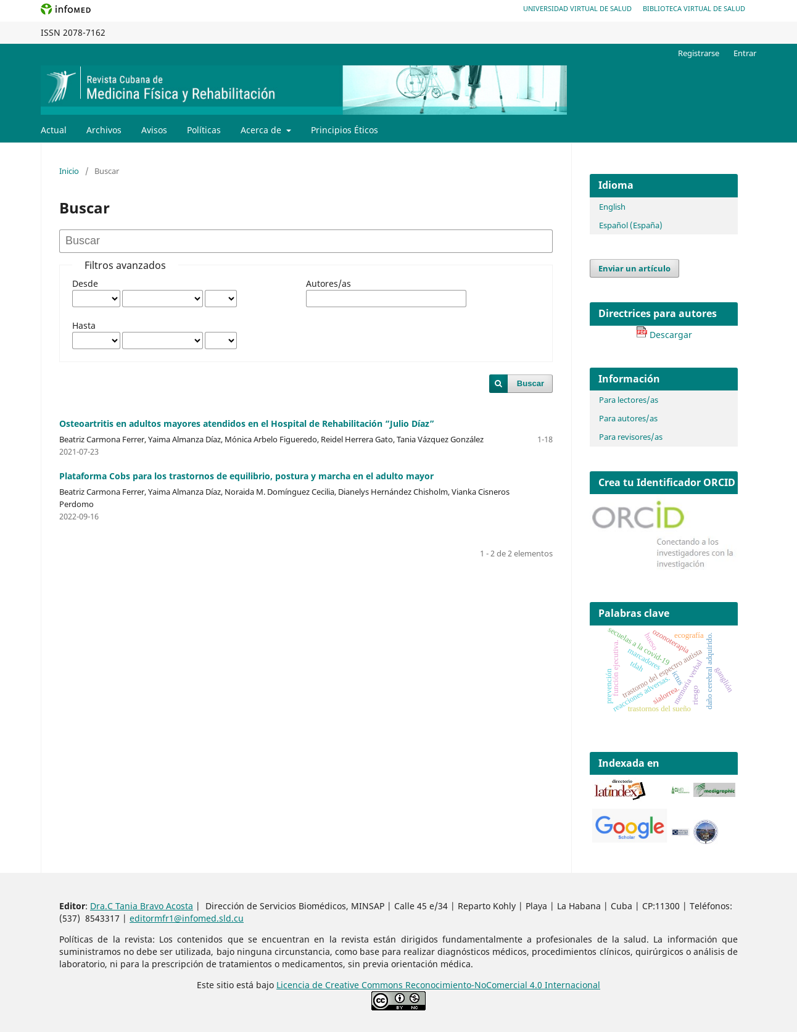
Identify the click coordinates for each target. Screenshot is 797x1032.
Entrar (744, 53)
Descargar (664, 335)
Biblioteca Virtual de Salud (694, 8)
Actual (54, 130)
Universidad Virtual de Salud (577, 8)
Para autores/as (628, 418)
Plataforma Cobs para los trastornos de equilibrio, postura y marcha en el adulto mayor (246, 476)
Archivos (104, 130)
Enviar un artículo (634, 268)
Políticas (204, 130)
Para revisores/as (631, 436)
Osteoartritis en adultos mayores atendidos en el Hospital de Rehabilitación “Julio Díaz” (246, 423)
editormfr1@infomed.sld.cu (187, 918)
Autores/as (328, 283)
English (612, 206)
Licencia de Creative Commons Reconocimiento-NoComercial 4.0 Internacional (438, 985)
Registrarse (698, 53)
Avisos (154, 130)
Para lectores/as (628, 399)
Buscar (530, 383)
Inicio (69, 170)
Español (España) (631, 225)
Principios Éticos (344, 130)
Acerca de (262, 130)
